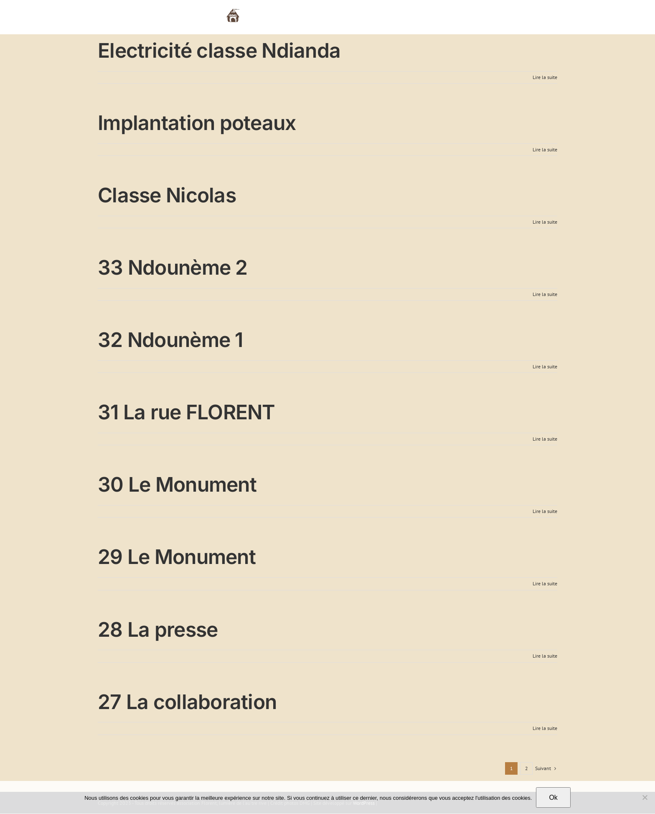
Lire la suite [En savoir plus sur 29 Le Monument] (545, 583)
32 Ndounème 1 (170, 339)
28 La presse (158, 629)
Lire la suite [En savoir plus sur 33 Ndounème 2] (545, 294)
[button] (544, 14)
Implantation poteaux (197, 122)
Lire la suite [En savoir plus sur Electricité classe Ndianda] (545, 77)
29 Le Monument (177, 556)
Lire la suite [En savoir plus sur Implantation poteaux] (545, 149)
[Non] (644, 797)
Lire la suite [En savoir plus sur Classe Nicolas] (545, 222)
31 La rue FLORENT (186, 412)
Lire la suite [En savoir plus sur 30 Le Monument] (545, 511)
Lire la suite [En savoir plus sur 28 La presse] (545, 656)
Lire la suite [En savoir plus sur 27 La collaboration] (545, 728)
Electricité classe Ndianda (219, 50)
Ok (553, 797)
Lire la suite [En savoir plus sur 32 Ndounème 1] (545, 366)
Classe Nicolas (167, 195)
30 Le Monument (177, 484)
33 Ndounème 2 (173, 267)
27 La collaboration (187, 701)
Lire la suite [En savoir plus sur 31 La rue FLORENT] (545, 439)
